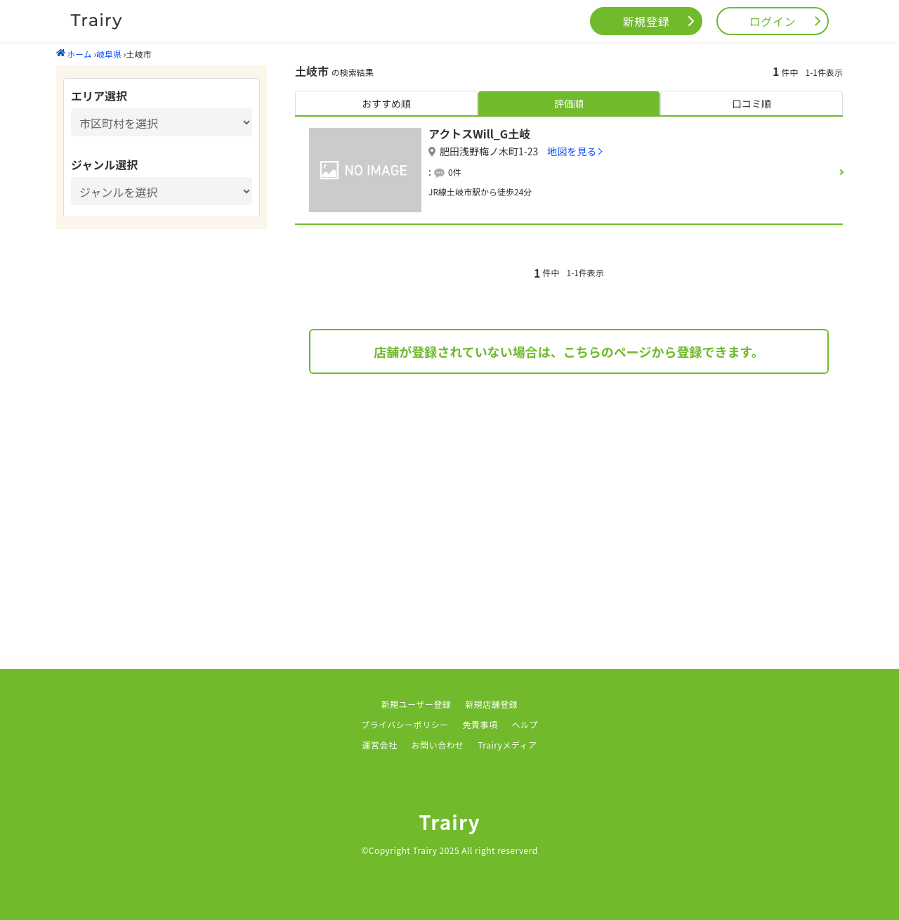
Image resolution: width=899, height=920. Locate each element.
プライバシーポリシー (405, 724)
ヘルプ (525, 724)
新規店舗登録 (491, 704)
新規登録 (646, 21)
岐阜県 (109, 54)
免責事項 (480, 724)
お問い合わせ (437, 745)
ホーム (74, 54)
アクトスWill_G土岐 (479, 133)
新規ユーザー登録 (416, 704)
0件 (454, 172)
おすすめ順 (386, 103)
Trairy (449, 822)
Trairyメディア (507, 745)
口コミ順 (751, 103)
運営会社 (380, 745)
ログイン (772, 21)
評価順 (569, 103)
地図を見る (571, 151)
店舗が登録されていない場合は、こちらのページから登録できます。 (568, 351)
